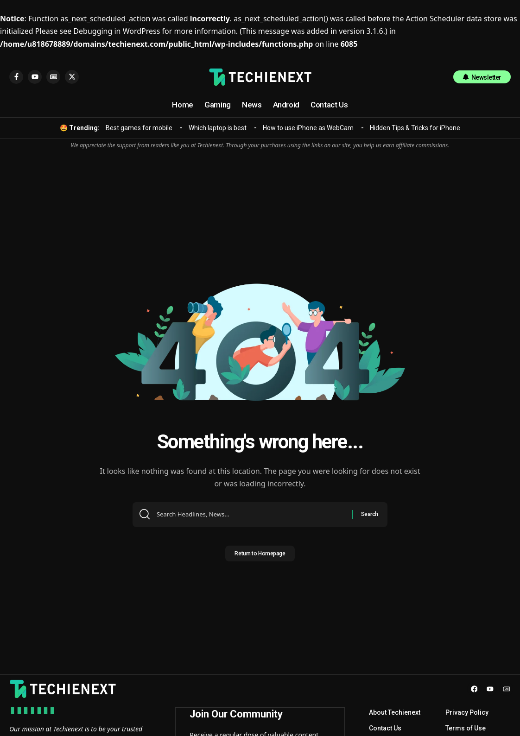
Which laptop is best (218, 128)
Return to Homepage (260, 556)
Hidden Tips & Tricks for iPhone (415, 128)
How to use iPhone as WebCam (308, 128)
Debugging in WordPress (116, 31)
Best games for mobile (139, 128)
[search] (437, 77)
